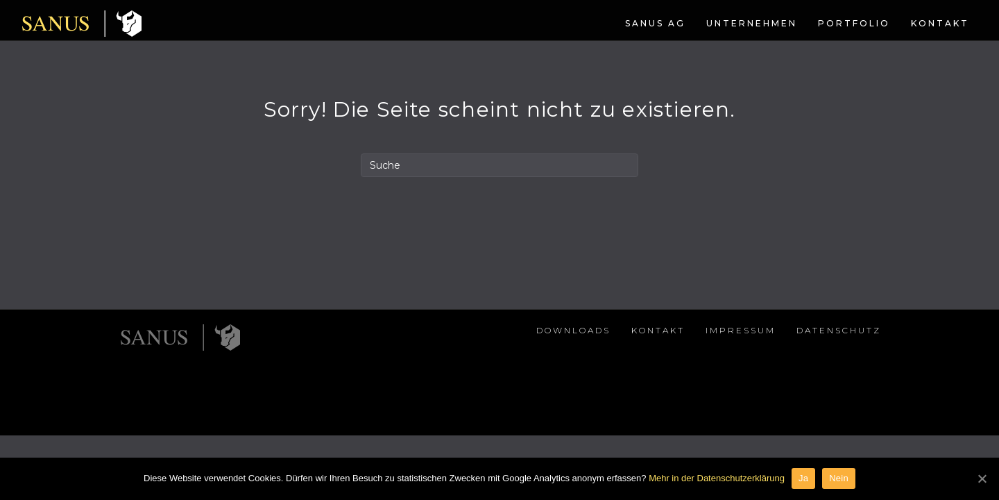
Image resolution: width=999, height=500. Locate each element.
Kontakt (841, 23)
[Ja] (982, 478)
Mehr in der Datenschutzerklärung (717, 478)
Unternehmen (653, 23)
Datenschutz (838, 379)
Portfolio (755, 23)
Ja (803, 478)
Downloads (573, 379)
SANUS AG (557, 23)
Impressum (741, 379)
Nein (838, 478)
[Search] (499, 214)
